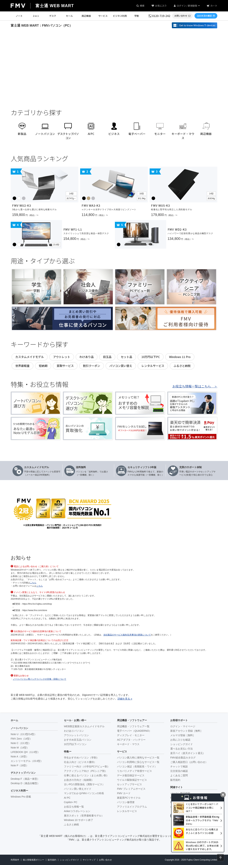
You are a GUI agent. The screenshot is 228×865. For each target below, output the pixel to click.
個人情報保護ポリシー (33, 860)
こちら (33, 582)
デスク (52, 15)
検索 (142, 5)
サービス (103, 15)
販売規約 (175, 779)
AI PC (67, 797)
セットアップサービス (129, 784)
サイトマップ (89, 860)
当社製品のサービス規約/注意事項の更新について (127, 635)
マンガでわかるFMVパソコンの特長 (84, 793)
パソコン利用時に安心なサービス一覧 (138, 762)
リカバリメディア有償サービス (134, 771)
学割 (136, 15)
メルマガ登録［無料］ (182, 735)
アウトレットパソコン (76, 735)
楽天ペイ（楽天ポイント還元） (187, 753)
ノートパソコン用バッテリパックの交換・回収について (39, 679)
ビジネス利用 (120, 15)
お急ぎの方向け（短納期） (79, 779)
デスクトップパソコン (23, 772)
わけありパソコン (74, 730)
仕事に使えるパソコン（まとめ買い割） (86, 775)
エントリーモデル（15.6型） (27, 761)
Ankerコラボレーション (77, 811)
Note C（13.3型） (21, 743)
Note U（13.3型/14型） (24, 734)
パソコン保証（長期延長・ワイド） (137, 766)
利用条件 (15, 860)
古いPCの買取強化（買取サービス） (84, 784)
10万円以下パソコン (75, 744)
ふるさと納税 (71, 824)
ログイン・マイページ (182, 726)
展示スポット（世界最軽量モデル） (84, 815)
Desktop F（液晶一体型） (25, 778)
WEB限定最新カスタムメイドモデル (84, 726)
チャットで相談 (179, 766)
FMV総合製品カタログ (183, 757)
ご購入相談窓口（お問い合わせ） (189, 762)
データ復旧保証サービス (130, 775)
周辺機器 (86, 15)
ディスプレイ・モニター (130, 735)
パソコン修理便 (125, 802)
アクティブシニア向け (85, 771)
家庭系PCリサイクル (128, 797)
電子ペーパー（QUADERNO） (134, 730)
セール (69, 15)
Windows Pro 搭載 (21, 796)
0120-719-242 (161, 16)
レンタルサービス (127, 811)
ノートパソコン (19, 728)
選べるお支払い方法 (181, 748)
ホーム (14, 720)
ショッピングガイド (181, 744)
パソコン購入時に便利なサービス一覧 (138, 757)
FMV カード (123, 793)
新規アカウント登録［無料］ (186, 730)
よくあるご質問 (179, 775)
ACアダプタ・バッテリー (131, 739)
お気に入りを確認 (180, 739)
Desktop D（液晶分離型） (25, 783)
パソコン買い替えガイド (77, 788)
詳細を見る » (125, 698)
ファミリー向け (87, 766)
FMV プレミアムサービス (131, 788)
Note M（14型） (20, 747)
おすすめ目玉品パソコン (77, 739)
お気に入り (161, 5)
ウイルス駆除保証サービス (132, 779)
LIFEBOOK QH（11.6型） (25, 752)
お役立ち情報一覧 (74, 806)
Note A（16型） (19, 756)
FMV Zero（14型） (21, 738)
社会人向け (80, 762)
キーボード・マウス (128, 744)
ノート (19, 15)
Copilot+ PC (70, 802)
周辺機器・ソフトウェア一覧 (133, 726)
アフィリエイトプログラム (132, 806)
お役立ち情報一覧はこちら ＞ (194, 386)
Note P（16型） (19, 765)
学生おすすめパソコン (81, 757)
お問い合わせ (105, 860)
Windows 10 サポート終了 (78, 820)
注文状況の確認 (179, 771)
